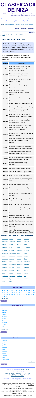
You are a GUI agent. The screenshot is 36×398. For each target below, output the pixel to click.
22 (19, 292)
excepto (12, 259)
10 (24, 290)
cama (18, 247)
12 (29, 290)
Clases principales (9, 24)
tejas (11, 278)
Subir (3, 300)
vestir (3, 281)
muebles (26, 267)
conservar (5, 253)
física (25, 259)
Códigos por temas (19, 24)
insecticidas (20, 264)
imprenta (4, 264)
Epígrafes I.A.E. (20, 373)
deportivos (12, 256)
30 (4, 294)
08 (19, 290)
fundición (4, 261)
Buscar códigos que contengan (24, 28)
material (4, 267)
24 (24, 292)
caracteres (27, 247)
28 (34, 292)
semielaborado (6, 278)
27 (31, 292)
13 (31, 290)
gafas (3, 349)
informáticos (13, 264)
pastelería (5, 345)
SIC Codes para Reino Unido (19, 375)
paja (3, 273)
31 (7, 294)
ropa (25, 276)
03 (7, 290)
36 (19, 294)
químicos (19, 276)
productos (5, 276)
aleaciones (5, 241)
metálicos (4, 312)
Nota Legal (6, 378)
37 (21, 294)
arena (11, 244)
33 (12, 294)
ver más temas (5, 329)
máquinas (26, 264)
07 (16, 290)
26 (29, 292)
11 (26, 290)
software (4, 347)
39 (26, 294)
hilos (11, 261)
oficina (26, 270)
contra (18, 253)
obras (18, 270)
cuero (25, 253)
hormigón (19, 261)
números (12, 270)
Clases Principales (17, 287)
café (3, 357)
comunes (19, 250)
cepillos (12, 250)
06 (14, 290)
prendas (26, 273)
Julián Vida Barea (24, 369)
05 (12, 290)
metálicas (4, 316)
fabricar (19, 259)
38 (24, 294)
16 (4, 292)
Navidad (4, 270)
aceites (11, 239)
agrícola (19, 239)
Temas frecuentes (28, 24)
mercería (12, 267)
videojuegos (5, 359)
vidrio (11, 281)
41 (31, 294)
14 (34, 290)
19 (12, 292)
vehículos (26, 278)
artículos (19, 244)
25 (26, 292)
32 (9, 294)
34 (14, 294)
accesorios (5, 239)
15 (2, 292)
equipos (26, 256)
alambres (26, 239)
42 (34, 294)
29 (2, 294)
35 (16, 294)
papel (3, 326)
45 (7, 296)
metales (19, 267)
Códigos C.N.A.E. (9, 373)
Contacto (12, 378)
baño (25, 244)
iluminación (27, 261)
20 (14, 292)
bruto (11, 247)
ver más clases (5, 298)
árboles (4, 244)
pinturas (19, 273)
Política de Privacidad (20, 378)
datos (3, 256)
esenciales (5, 259)
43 (2, 296)
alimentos (12, 241)
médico (3, 320)
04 (9, 290)
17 (7, 292)
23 (21, 292)
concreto (26, 250)
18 (9, 292)
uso (18, 278)
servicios (4, 314)
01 (2, 290)
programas (12, 276)
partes (11, 273)
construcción (13, 253)
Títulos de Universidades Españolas (22, 375)
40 (29, 294)
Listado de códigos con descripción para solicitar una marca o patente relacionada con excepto (19, 14)
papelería (4, 351)
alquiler (19, 241)
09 (21, 290)
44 (4, 296)
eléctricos (19, 256)
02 (4, 290)
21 (16, 292)
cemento (4, 250)
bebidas (4, 247)
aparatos (26, 241)
